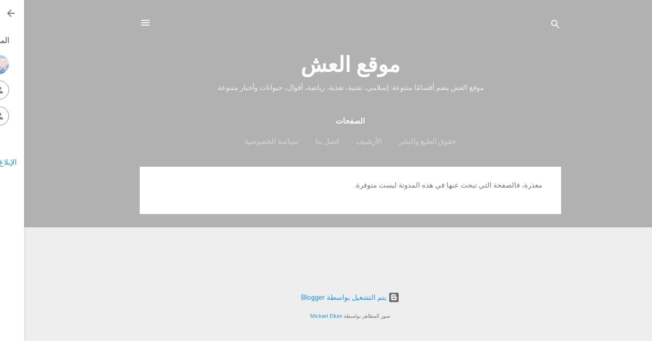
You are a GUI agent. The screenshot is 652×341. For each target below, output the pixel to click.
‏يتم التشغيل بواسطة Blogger (326, 297)
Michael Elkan (302, 316)
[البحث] (531, 25)
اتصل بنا (303, 141)
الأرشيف (344, 141)
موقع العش (326, 64)
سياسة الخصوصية (247, 141)
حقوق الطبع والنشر (403, 141)
